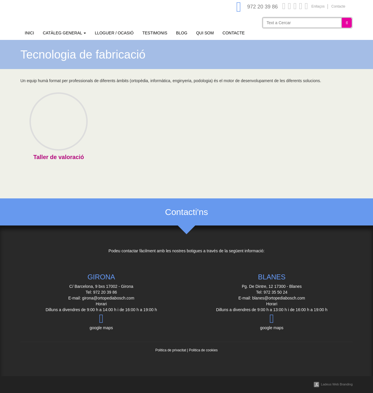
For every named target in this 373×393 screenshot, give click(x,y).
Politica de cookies (203, 350)
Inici (29, 33)
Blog (181, 33)
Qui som (205, 33)
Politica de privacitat (170, 350)
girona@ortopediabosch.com (108, 298)
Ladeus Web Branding (337, 384)
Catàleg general (64, 33)
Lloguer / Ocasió (114, 33)
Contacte (338, 6)
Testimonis (154, 33)
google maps (101, 321)
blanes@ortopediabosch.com (278, 298)
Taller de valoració (58, 157)
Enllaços (318, 6)
